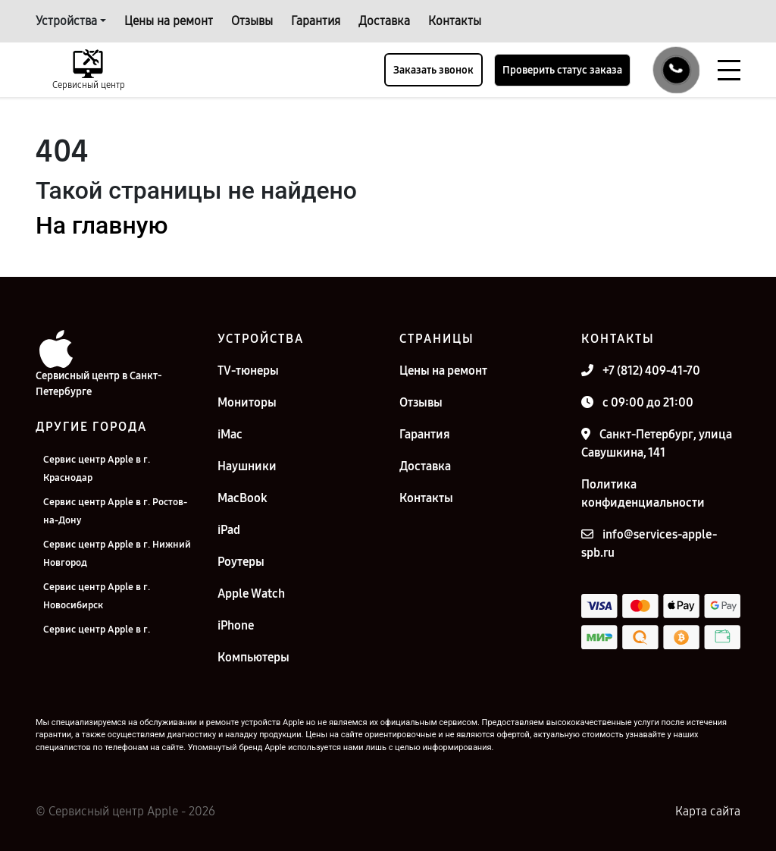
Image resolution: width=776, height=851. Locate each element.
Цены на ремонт (168, 21)
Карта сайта (707, 811)
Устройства (66, 21)
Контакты (454, 21)
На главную (101, 225)
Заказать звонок (433, 70)
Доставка (384, 21)
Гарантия (315, 21)
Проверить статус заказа (562, 70)
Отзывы (252, 21)
